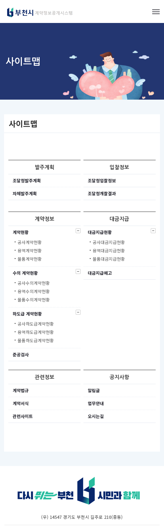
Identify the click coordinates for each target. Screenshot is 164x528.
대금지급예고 (100, 273)
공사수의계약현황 (34, 283)
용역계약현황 (30, 250)
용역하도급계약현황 (36, 332)
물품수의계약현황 (34, 299)
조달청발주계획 (27, 180)
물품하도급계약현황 (36, 340)
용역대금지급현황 (109, 250)
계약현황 (21, 232)
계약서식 (21, 403)
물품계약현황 (30, 259)
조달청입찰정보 (102, 180)
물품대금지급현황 (109, 259)
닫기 (78, 230)
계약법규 (21, 390)
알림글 (94, 390)
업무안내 (96, 403)
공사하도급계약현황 (36, 323)
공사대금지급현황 (109, 242)
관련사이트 (23, 416)
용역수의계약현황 (34, 291)
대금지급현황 (100, 232)
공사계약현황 (30, 242)
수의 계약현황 (25, 273)
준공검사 (21, 354)
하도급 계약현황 (27, 314)
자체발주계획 (25, 193)
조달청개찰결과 (102, 193)
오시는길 (96, 416)
